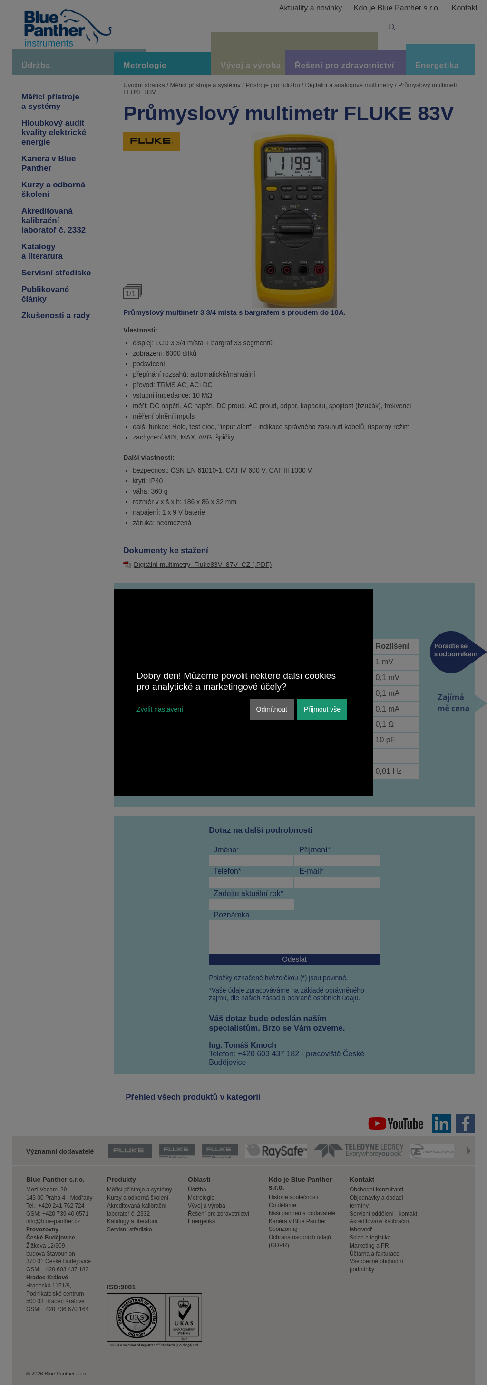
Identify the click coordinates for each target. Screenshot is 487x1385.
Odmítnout (271, 709)
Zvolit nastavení (159, 709)
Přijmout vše (322, 709)
